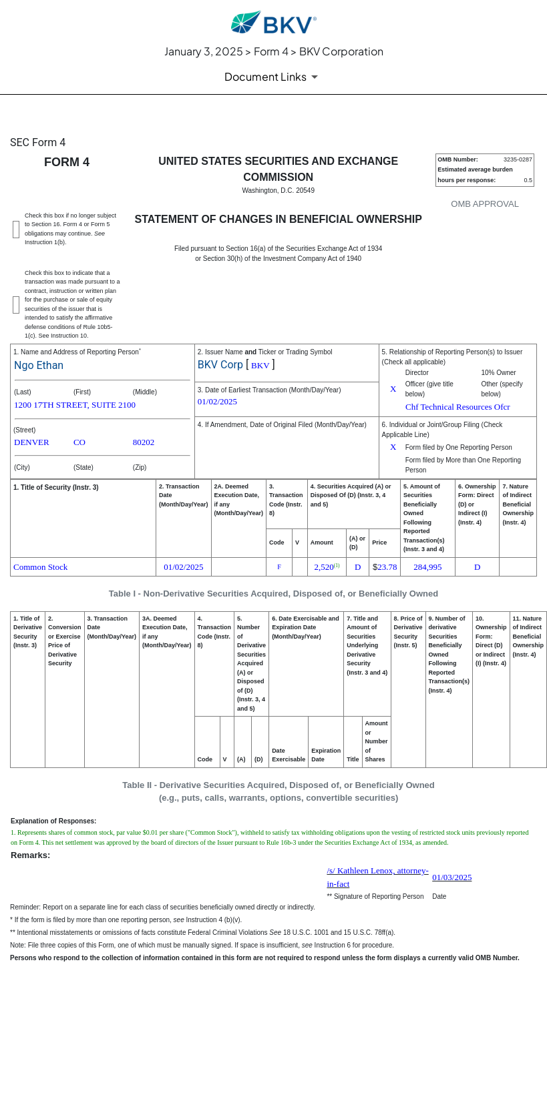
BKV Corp (220, 364)
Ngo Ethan (38, 365)
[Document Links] (273, 76)
